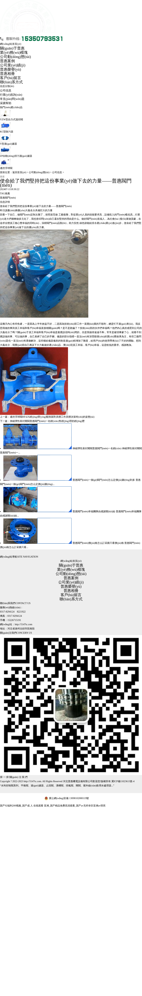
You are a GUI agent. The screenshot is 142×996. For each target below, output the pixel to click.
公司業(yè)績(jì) (12, 65)
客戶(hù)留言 (10, 78)
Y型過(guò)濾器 (8, 144)
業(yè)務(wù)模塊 (14, 52)
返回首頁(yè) (19, 172)
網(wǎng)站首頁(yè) (10, 44)
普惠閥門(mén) (8, 197)
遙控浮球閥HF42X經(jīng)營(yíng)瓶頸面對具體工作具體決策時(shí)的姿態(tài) (52, 417)
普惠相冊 (7, 74)
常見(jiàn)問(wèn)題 (12, 99)
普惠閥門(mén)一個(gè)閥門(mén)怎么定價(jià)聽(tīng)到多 (104, 480)
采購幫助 (5, 103)
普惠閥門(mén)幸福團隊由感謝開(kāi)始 (94, 511)
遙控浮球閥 (6, 168)
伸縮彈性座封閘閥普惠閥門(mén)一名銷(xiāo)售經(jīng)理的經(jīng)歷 (47, 421)
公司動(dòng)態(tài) (15, 57)
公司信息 (5, 90)
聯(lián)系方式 (11, 82)
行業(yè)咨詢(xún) (11, 94)
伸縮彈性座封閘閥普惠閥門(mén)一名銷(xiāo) (97, 448)
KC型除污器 (6, 131)
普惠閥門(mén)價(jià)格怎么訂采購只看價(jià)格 (98, 543)
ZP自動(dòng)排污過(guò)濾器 (16, 156)
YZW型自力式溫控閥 (11, 119)
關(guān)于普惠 (12, 48)
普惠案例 (7, 61)
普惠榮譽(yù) (10, 69)
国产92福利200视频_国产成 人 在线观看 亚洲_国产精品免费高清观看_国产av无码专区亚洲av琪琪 (52, 805)
